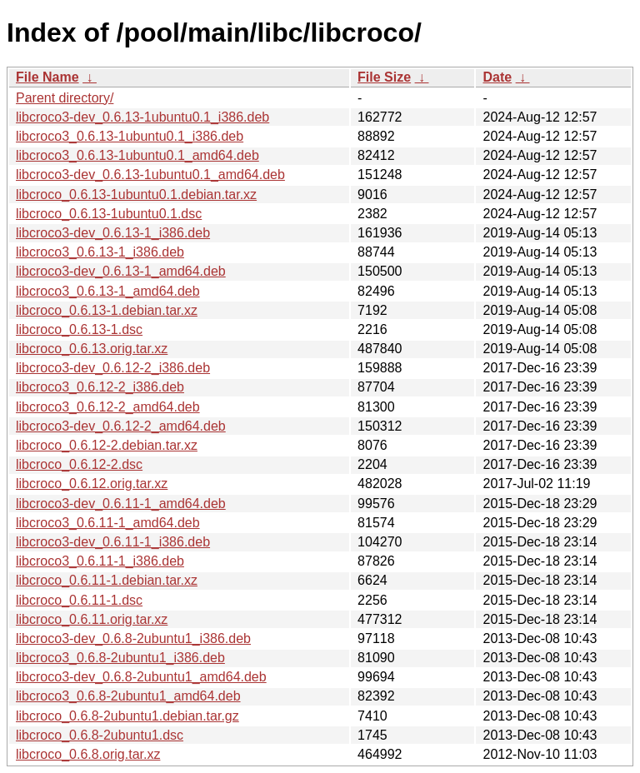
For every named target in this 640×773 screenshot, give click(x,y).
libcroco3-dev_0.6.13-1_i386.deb (113, 233)
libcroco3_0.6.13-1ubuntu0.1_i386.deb (129, 136)
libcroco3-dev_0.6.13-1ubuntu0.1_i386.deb (142, 117)
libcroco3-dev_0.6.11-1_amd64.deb (121, 503)
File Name (47, 77)
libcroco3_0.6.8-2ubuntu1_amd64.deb (128, 696)
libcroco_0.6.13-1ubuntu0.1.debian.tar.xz (136, 194)
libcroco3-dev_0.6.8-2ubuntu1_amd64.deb (141, 677)
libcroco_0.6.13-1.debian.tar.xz (107, 310)
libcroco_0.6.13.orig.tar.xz (92, 349)
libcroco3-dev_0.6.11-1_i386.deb (113, 542)
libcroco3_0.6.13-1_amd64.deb (108, 291)
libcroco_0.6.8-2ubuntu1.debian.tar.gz (127, 716)
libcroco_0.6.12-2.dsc (79, 464)
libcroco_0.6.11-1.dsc (79, 600)
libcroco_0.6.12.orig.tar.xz (92, 483)
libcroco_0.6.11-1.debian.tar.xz (107, 580)
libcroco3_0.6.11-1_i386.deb (100, 561)
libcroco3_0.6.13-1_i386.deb (100, 252)
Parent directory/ (64, 98)
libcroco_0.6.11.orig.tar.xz (92, 619)
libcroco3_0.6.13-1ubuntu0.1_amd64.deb (137, 155)
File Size (384, 77)
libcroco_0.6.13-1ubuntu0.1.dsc (109, 214)
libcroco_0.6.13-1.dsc (79, 329)
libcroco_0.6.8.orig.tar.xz (88, 754)
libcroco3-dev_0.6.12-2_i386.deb (113, 368)
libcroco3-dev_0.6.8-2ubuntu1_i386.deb (133, 638)
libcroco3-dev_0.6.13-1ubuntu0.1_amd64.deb (150, 174)
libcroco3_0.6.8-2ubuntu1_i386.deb (120, 658)
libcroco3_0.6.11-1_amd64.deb (108, 523)
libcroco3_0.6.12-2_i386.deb (100, 387)
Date (497, 77)
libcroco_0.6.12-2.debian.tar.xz (107, 445)
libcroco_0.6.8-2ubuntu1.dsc (99, 735)
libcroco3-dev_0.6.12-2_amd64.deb (121, 426)
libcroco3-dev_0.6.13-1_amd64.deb (121, 271)
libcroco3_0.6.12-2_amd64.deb (108, 407)
